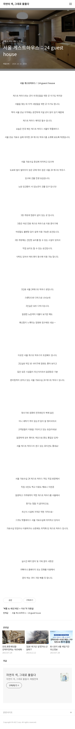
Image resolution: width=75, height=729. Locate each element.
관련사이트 (7, 712)
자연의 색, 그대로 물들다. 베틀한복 (22, 679)
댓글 (5, 660)
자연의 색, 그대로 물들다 (16, 4)
